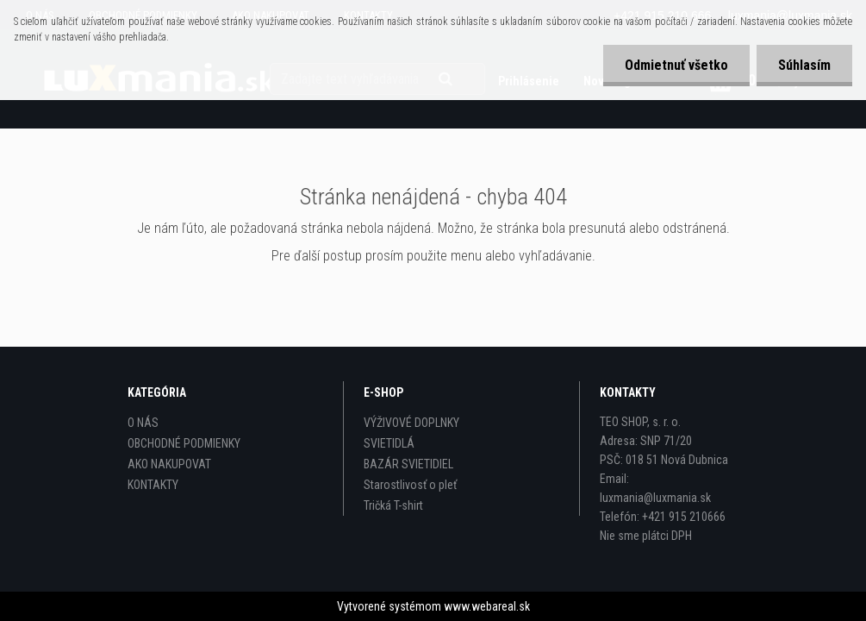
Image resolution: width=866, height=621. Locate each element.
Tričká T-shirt (393, 505)
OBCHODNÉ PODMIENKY (184, 443)
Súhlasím (804, 65)
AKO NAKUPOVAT (169, 464)
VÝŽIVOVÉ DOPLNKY (411, 423)
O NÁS (143, 423)
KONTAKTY (153, 485)
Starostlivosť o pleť (410, 485)
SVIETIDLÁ (389, 443)
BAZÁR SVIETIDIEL (408, 464)
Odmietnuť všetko (676, 65)
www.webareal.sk (487, 606)
